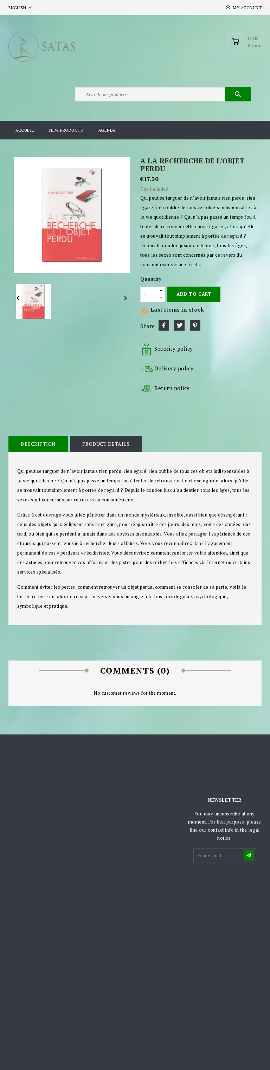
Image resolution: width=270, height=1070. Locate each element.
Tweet (179, 325)
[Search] (163, 94)
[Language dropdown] (20, 8)
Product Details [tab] (106, 443)
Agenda (107, 130)
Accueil (24, 130)
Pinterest (195, 325)
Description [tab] (38, 443)
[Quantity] (148, 294)
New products (66, 130)
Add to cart (193, 294)
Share (164, 325)
